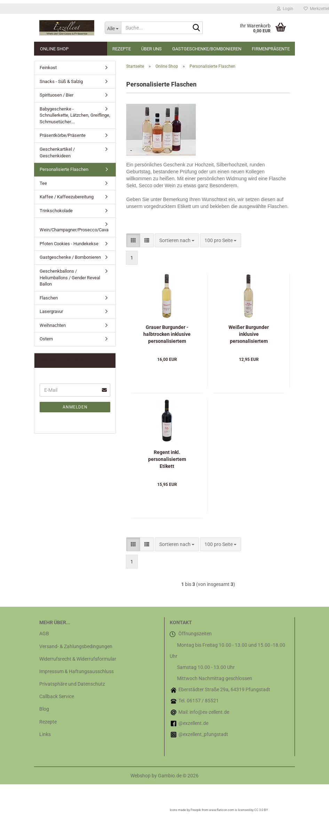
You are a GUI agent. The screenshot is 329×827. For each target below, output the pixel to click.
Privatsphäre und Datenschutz (72, 684)
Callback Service (56, 696)
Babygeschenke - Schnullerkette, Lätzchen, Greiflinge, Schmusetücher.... (75, 115)
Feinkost (48, 67)
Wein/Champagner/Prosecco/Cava (74, 229)
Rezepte (121, 48)
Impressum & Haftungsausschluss (76, 671)
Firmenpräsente (271, 48)
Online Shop (54, 48)
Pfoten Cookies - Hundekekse (69, 243)
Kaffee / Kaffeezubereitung (67, 196)
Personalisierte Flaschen (64, 169)
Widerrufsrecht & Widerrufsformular (77, 659)
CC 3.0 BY (261, 810)
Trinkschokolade (56, 210)
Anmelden (75, 407)
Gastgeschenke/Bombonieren (206, 48)
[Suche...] (113, 28)
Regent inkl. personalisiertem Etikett (167, 459)
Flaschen (49, 297)
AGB (44, 633)
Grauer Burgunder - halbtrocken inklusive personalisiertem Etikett (167, 334)
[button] (133, 240)
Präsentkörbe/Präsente (63, 135)
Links (45, 734)
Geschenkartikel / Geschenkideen (57, 152)
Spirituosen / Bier (56, 95)
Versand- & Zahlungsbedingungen (75, 646)
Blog (44, 709)
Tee (43, 183)
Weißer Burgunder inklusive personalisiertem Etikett (248, 334)
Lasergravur (51, 311)
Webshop (140, 775)
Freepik (196, 810)
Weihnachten (53, 325)
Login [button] (285, 8)
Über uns (151, 48)
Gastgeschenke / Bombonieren (70, 257)
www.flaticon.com (221, 810)
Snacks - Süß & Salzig (61, 81)
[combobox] (177, 240)
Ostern (46, 338)
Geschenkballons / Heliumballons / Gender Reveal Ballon (70, 277)
